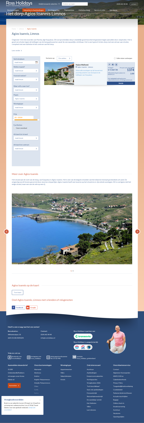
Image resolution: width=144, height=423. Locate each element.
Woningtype (18, 104)
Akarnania (37, 369)
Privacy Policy (118, 383)
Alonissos (37, 373)
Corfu (36, 390)
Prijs (15, 114)
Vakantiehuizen (66, 376)
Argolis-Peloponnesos (42, 379)
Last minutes (91, 410)
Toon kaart (17, 292)
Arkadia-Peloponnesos (42, 383)
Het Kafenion (91, 403)
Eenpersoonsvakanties (95, 376)
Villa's (62, 373)
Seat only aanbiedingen (95, 390)
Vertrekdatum (19, 59)
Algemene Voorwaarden (121, 373)
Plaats (16, 95)
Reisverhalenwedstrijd (95, 396)
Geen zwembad (21, 128)
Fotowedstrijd (92, 393)
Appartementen (66, 369)
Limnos (21, 29)
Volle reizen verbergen (124, 58)
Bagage (115, 400)
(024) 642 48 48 (122, 4)
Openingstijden (118, 417)
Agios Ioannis (32, 29)
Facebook (20, 307)
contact (134, 4)
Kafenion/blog (84, 10)
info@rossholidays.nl (48, 338)
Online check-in (118, 403)
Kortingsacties (54, 10)
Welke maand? (19, 67)
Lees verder (16, 50)
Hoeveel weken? (20, 75)
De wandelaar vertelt (94, 400)
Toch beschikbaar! (93, 386)
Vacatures (113, 10)
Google (33, 307)
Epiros (36, 393)
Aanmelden (13, 385)
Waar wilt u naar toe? (22, 86)
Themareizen (69, 10)
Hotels (63, 379)
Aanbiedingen (92, 373)
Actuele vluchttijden (120, 396)
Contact (116, 369)
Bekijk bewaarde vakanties (49, 4)
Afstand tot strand (21, 134)
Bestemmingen (13, 10)
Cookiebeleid (117, 390)
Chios (36, 386)
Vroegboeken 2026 (93, 383)
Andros (36, 376)
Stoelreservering (119, 406)
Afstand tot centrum (21, 145)
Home (14, 29)
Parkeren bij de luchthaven (122, 393)
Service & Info (99, 10)
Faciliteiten (18, 125)
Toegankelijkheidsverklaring (123, 386)
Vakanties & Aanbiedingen (33, 10)
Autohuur (90, 369)
